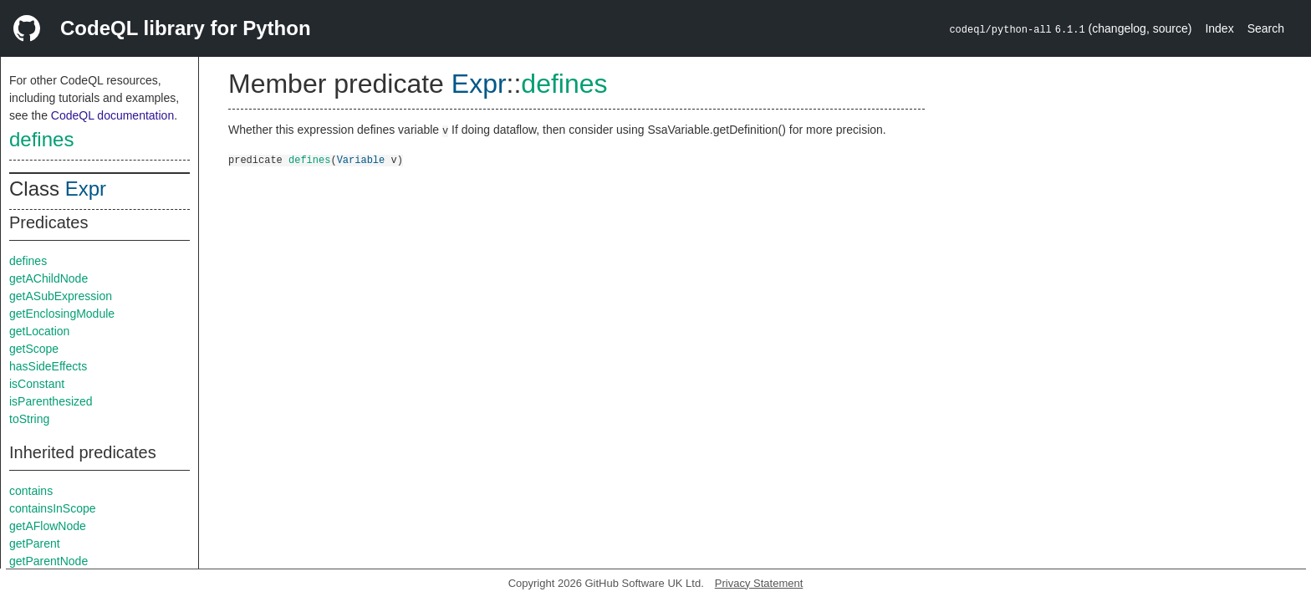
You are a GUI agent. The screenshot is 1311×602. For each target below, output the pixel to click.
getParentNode (48, 561)
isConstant (36, 383)
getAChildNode (48, 278)
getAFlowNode (47, 526)
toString (29, 419)
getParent (34, 543)
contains (31, 490)
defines (41, 139)
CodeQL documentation (112, 115)
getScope (34, 348)
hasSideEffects (48, 366)
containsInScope (52, 508)
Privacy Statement (759, 583)
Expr (85, 188)
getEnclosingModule (62, 313)
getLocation (39, 331)
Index (1219, 28)
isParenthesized (51, 401)
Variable (361, 159)
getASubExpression (60, 296)
